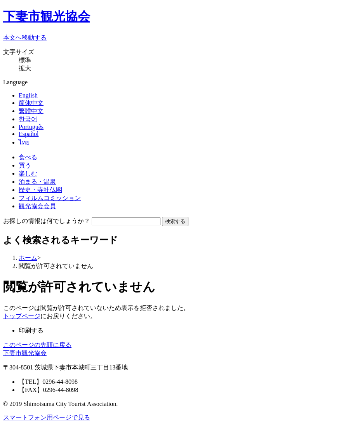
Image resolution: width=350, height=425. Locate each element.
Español (29, 134)
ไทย (24, 142)
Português (31, 127)
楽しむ (28, 173)
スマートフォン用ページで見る (46, 417)
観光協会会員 (37, 206)
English (28, 95)
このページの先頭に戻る (37, 344)
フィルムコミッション (50, 198)
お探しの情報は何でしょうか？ (46, 221)
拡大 (25, 68)
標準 (25, 60)
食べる (28, 157)
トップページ (21, 316)
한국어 (28, 119)
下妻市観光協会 (46, 16)
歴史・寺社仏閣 (40, 189)
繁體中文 (31, 111)
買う (25, 165)
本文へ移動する (25, 37)
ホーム (28, 257)
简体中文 (31, 102)
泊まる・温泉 (37, 181)
